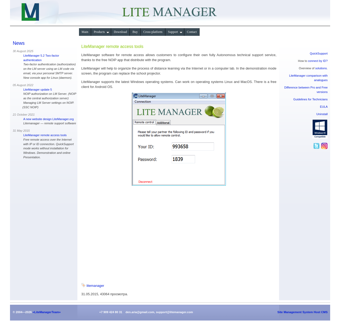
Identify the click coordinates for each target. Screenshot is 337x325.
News (18, 43)
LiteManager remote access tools (45, 135)
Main (85, 32)
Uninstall (322, 114)
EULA (324, 106)
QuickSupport (319, 53)
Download (120, 32)
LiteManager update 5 (37, 89)
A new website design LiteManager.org (48, 119)
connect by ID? (318, 60)
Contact (192, 32)
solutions (321, 68)
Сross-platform (152, 32)
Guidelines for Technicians (310, 99)
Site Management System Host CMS (302, 312)
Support (175, 32)
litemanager (95, 286)
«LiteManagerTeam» (47, 312)
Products (101, 32)
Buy (135, 32)
